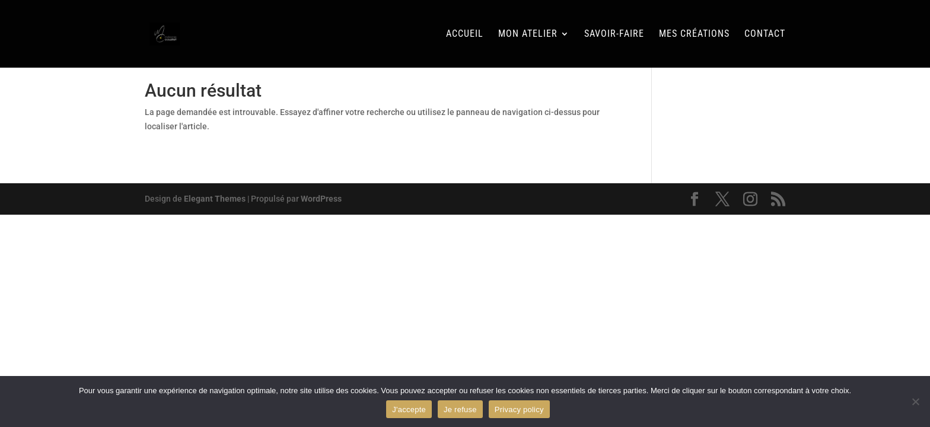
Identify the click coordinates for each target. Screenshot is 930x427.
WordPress (321, 198)
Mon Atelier (528, 34)
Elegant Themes (215, 198)
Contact (764, 34)
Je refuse (460, 409)
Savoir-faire (614, 34)
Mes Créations (694, 34)
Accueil (464, 34)
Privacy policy (519, 409)
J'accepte (409, 409)
